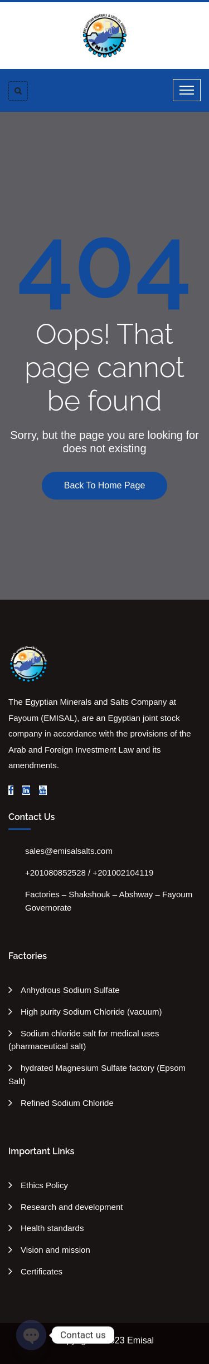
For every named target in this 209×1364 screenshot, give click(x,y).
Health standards (52, 1228)
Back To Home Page (104, 485)
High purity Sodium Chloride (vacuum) (91, 1011)
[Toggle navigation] (187, 90)
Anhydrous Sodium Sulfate (70, 990)
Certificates (41, 1271)
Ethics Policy (44, 1185)
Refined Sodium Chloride (67, 1103)
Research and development (72, 1207)
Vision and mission (55, 1249)
